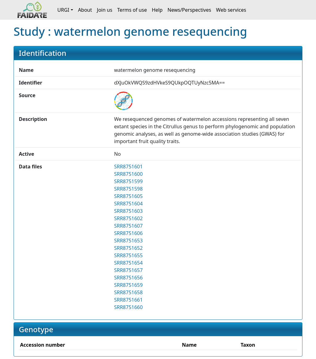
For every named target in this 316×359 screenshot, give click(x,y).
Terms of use (132, 9)
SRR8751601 (128, 166)
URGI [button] (63, 9)
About (85, 9)
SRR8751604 (128, 203)
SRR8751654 (128, 262)
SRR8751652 (128, 248)
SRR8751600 (128, 174)
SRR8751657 (128, 270)
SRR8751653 (128, 240)
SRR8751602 (128, 218)
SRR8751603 (128, 211)
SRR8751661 (128, 299)
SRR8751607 (128, 225)
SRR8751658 (128, 292)
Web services (231, 9)
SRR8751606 (128, 233)
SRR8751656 (128, 277)
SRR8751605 (128, 196)
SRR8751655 (128, 255)
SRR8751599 (128, 181)
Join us (104, 9)
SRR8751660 (128, 307)
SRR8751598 (128, 188)
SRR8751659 (128, 285)
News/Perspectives (189, 9)
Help (157, 9)
